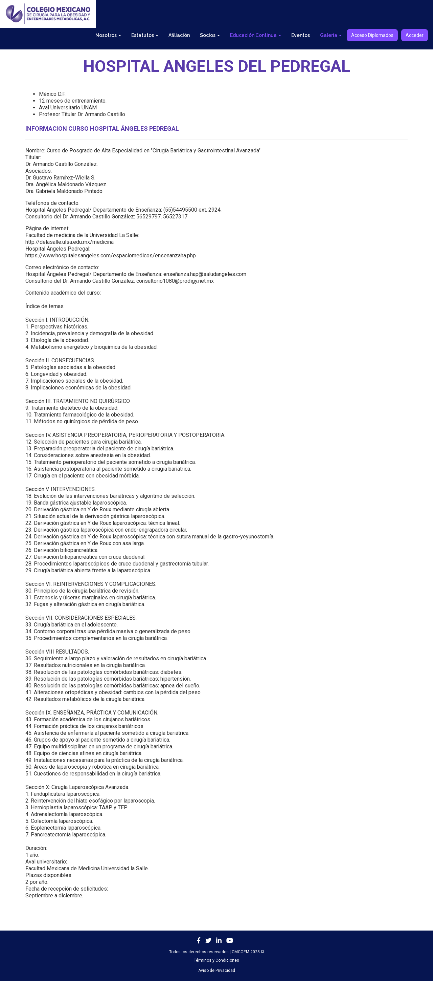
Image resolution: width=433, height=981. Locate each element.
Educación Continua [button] (255, 35)
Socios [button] (210, 35)
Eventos (300, 35)
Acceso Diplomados (372, 35)
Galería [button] (331, 35)
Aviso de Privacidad (216, 970)
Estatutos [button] (144, 35)
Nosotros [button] (108, 35)
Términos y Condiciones (216, 960)
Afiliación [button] (179, 35)
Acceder (415, 35)
